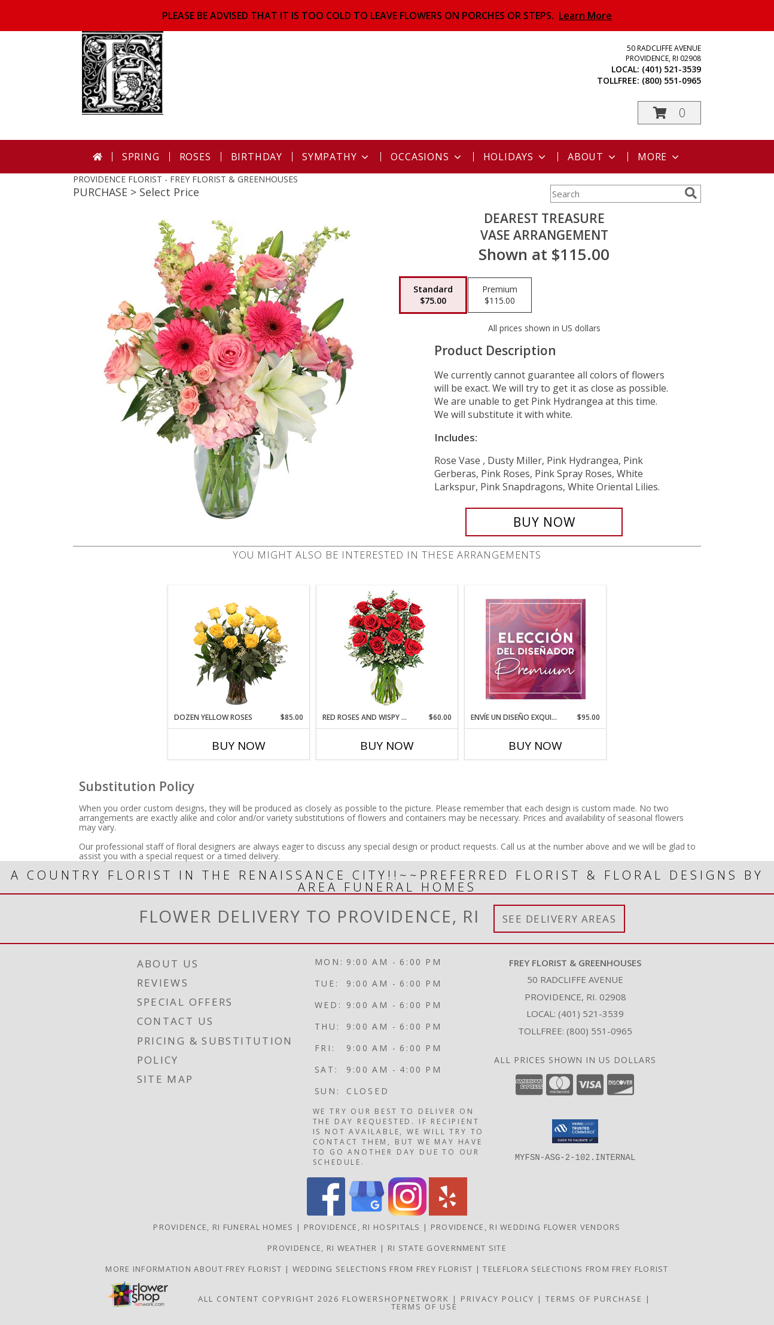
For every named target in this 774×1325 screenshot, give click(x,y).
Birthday (256, 156)
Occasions (427, 156)
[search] (690, 193)
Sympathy (336, 156)
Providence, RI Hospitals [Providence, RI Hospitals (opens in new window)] (362, 1227)
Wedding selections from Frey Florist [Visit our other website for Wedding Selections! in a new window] (384, 1268)
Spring (141, 156)
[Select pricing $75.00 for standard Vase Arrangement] (433, 295)
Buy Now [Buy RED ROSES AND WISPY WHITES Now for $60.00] (387, 745)
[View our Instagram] (407, 1212)
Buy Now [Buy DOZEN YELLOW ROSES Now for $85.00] (239, 745)
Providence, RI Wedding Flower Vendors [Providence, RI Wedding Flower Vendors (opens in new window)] (526, 1227)
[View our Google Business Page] (367, 1212)
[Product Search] (615, 193)
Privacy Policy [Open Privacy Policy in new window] (497, 1298)
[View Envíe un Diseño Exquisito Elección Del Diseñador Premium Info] (536, 648)
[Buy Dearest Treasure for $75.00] (544, 522)
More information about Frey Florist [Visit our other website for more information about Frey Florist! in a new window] (195, 1268)
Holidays (515, 156)
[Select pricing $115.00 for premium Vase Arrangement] (499, 295)
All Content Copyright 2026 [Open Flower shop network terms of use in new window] (268, 1298)
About (593, 156)
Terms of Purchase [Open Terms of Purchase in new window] (594, 1298)
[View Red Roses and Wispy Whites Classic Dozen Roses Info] (387, 649)
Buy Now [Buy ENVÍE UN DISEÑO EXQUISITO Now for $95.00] (535, 745)
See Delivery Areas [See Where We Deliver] (559, 919)
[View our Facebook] (326, 1212)
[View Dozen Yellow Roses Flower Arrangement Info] (239, 649)
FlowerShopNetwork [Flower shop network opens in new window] (395, 1298)
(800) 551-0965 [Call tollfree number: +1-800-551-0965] (671, 80)
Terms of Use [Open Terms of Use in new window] (424, 1306)
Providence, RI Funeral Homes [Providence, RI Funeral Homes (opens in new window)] (223, 1227)
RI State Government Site (447, 1247)
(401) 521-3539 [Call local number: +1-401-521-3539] (671, 69)
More (659, 156)
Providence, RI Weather (322, 1247)
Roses (195, 156)
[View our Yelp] (448, 1212)
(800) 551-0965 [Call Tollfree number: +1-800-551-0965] (599, 1031)
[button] (669, 112)
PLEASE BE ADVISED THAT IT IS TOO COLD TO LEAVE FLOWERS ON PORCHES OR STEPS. (387, 15)
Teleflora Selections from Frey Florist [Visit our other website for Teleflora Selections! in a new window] (575, 1268)
